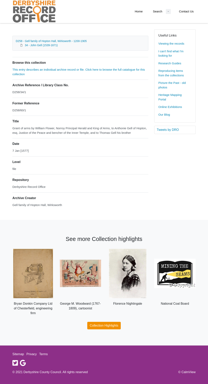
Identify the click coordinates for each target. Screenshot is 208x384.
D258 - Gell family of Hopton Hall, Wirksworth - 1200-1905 (51, 41)
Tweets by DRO (168, 129)
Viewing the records (171, 43)
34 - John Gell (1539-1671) (41, 45)
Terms (43, 354)
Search (157, 11)
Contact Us (186, 11)
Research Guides (169, 63)
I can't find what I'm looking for (170, 53)
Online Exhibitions (170, 107)
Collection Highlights (104, 325)
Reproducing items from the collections (171, 73)
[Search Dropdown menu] (168, 11)
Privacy (31, 354)
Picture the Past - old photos (172, 85)
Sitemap (18, 354)
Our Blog (164, 114)
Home (139, 11)
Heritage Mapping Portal (170, 97)
